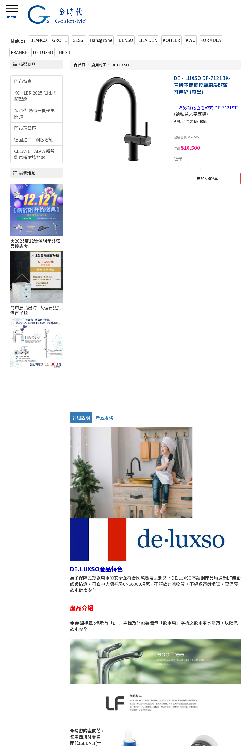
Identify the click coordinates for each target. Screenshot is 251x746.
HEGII (64, 52)
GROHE (59, 40)
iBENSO (125, 40)
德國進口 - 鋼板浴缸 (33, 139)
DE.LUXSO (43, 52)
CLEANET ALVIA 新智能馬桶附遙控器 (34, 154)
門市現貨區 (25, 128)
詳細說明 (81, 417)
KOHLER (171, 40)
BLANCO (38, 40)
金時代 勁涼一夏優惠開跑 (34, 113)
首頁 (79, 64)
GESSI (78, 40)
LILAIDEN (147, 40)
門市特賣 (23, 81)
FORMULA (211, 40)
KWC (190, 40)
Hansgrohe (101, 40)
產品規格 (104, 417)
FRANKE (19, 52)
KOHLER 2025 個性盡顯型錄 (35, 95)
